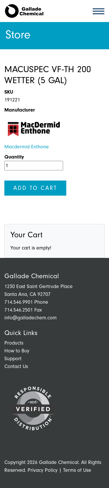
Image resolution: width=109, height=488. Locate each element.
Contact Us (16, 366)
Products (13, 343)
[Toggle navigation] (96, 11)
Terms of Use (77, 470)
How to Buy (16, 351)
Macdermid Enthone (26, 147)
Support (13, 359)
